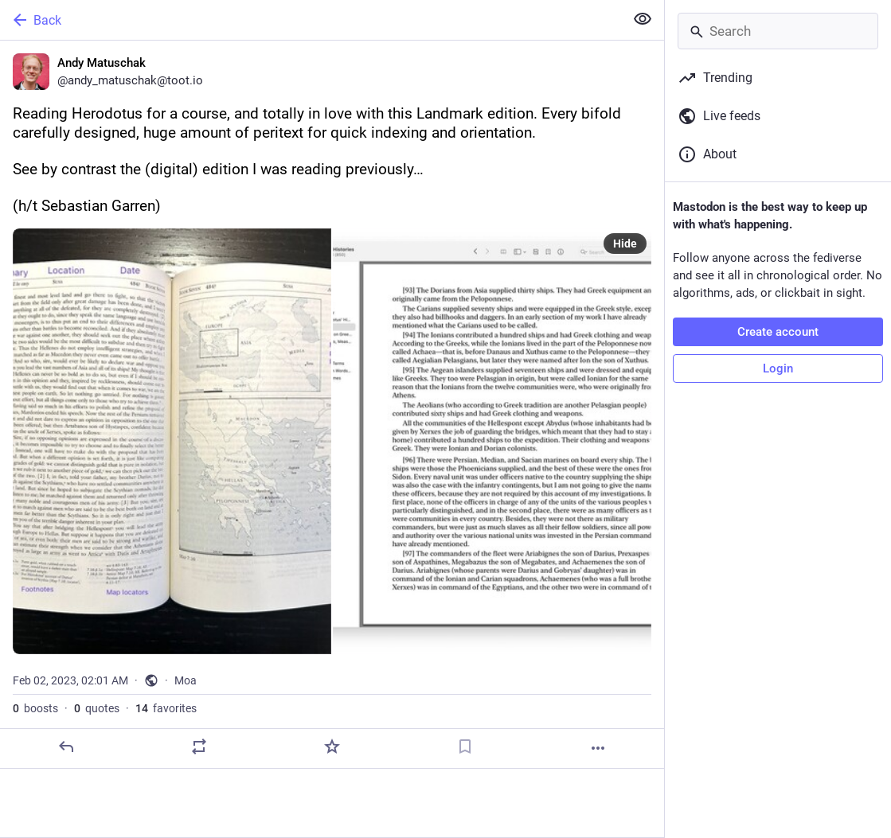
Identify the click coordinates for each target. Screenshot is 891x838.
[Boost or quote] (199, 746)
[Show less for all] (642, 19)
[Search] (778, 31)
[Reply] (66, 746)
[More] (598, 748)
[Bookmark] (465, 746)
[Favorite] (332, 746)
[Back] (310, 20)
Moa (185, 680)
